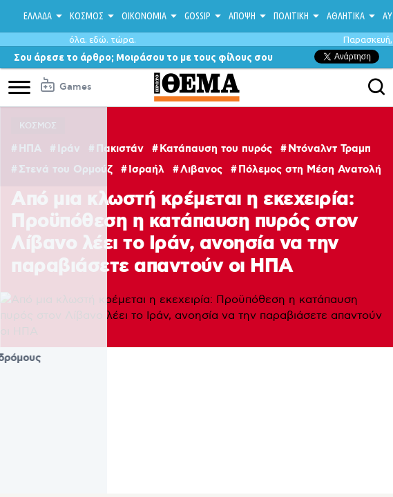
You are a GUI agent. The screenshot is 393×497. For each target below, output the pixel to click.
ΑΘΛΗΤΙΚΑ (346, 15)
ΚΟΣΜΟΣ (87, 15)
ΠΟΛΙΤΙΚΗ (291, 15)
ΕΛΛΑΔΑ (37, 15)
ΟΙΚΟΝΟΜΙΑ (144, 15)
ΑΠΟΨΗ (242, 15)
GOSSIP (197, 15)
